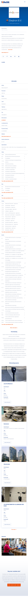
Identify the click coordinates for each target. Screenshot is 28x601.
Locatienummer (5, 123)
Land (3, 101)
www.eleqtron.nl (5, 52)
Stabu (3, 152)
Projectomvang (5, 128)
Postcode (3, 90)
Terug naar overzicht (14, 23)
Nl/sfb (3, 235)
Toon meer (14, 529)
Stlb (2, 195)
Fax (2, 112)
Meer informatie (14, 327)
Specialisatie (4, 144)
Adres (3, 85)
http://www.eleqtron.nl (6, 136)
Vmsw (3, 201)
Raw (2, 184)
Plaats (3, 96)
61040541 (4, 120)
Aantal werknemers (5, 139)
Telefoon (3, 106)
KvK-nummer (4, 117)
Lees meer (10, 49)
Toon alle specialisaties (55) (7, 181)
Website (3, 133)
